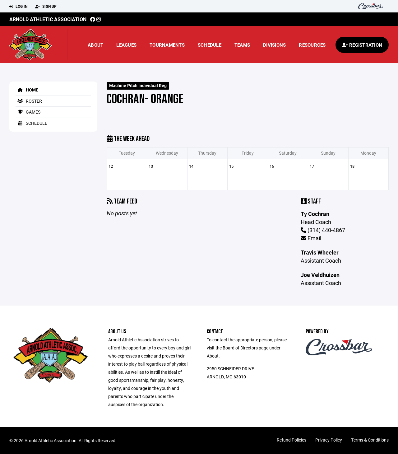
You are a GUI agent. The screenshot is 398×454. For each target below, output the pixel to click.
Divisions (274, 45)
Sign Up (46, 6)
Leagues (126, 45)
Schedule (209, 45)
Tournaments (167, 45)
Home (27, 90)
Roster (29, 101)
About (95, 45)
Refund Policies (291, 440)
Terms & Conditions (370, 440)
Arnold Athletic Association (47, 19)
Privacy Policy (328, 440)
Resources (312, 45)
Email (311, 238)
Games (28, 112)
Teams (242, 45)
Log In (18, 6)
